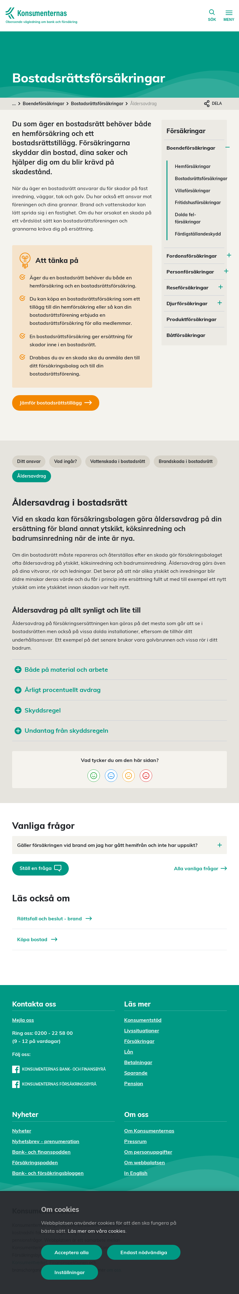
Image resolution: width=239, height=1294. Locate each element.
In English (136, 1173)
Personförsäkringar (190, 272)
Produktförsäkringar (191, 319)
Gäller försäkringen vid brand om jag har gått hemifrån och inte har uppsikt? (119, 845)
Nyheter (21, 1131)
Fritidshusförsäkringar (198, 202)
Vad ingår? (65, 461)
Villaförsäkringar (192, 191)
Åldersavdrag (31, 476)
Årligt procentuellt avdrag (58, 690)
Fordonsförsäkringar (191, 256)
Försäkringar (139, 1041)
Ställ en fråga (40, 868)
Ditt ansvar (28, 461)
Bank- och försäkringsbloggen (48, 1173)
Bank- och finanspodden (41, 1152)
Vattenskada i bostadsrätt (117, 461)
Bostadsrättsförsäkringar (97, 103)
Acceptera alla (71, 1252)
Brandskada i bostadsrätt (186, 461)
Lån (128, 1052)
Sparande (136, 1073)
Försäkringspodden (35, 1162)
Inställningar (69, 1272)
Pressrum (135, 1141)
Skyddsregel (38, 710)
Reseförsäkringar (187, 287)
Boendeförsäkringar (43, 103)
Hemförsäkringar (192, 166)
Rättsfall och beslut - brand (54, 918)
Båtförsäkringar (185, 335)
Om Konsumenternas (149, 1131)
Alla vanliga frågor (200, 868)
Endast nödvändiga (143, 1252)
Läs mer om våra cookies (96, 1231)
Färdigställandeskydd (198, 234)
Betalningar (138, 1062)
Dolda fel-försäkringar (187, 218)
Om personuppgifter (148, 1152)
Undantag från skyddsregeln (61, 730)
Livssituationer (141, 1030)
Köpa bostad (37, 939)
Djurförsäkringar (187, 303)
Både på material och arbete (61, 669)
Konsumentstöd (143, 1020)
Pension (133, 1083)
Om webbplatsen (144, 1162)
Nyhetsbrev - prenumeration (45, 1141)
